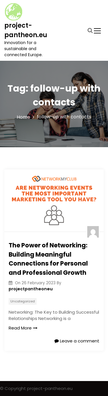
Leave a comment (76, 341)
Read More (23, 328)
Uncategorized (22, 301)
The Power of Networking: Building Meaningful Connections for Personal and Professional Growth (48, 259)
